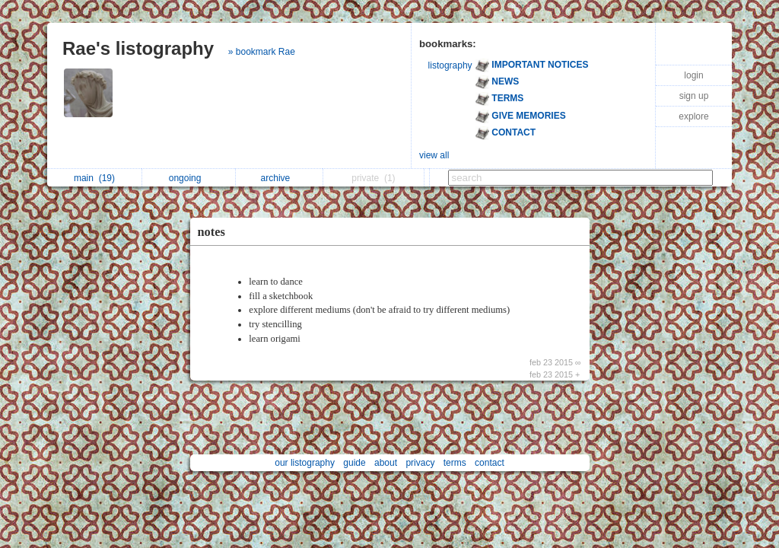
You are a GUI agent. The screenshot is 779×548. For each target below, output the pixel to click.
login (693, 75)
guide (354, 462)
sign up (694, 96)
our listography (305, 462)
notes (211, 232)
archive (279, 178)
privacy (419, 462)
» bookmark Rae (261, 51)
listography (450, 65)
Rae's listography (138, 48)
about (385, 462)
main (94, 178)
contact (489, 462)
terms (455, 462)
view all (434, 155)
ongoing (189, 178)
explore (693, 116)
